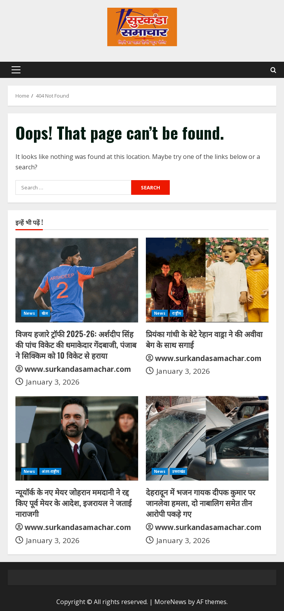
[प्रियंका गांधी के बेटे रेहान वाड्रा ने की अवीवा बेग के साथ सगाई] (207, 280)
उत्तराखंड (178, 471)
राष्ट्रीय (176, 313)
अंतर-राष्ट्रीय (50, 471)
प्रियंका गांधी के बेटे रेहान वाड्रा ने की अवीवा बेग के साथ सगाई (204, 339)
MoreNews (170, 601)
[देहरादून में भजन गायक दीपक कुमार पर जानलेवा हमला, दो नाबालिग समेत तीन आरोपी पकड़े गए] (207, 438)
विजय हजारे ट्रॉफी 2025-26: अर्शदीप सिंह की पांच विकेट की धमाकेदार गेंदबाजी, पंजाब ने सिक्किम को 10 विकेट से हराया (75, 344)
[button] (16, 70)
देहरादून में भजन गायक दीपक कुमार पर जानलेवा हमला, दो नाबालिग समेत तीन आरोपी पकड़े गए (200, 502)
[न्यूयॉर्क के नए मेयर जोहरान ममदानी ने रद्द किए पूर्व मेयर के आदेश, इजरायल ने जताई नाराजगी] (76, 438)
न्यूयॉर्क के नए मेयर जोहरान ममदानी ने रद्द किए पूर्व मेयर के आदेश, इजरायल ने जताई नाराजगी (73, 502)
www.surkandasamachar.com (78, 369)
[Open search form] (273, 70)
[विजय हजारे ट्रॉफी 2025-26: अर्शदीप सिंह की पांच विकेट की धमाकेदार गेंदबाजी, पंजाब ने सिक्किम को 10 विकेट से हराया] (76, 280)
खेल (44, 313)
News (29, 313)
